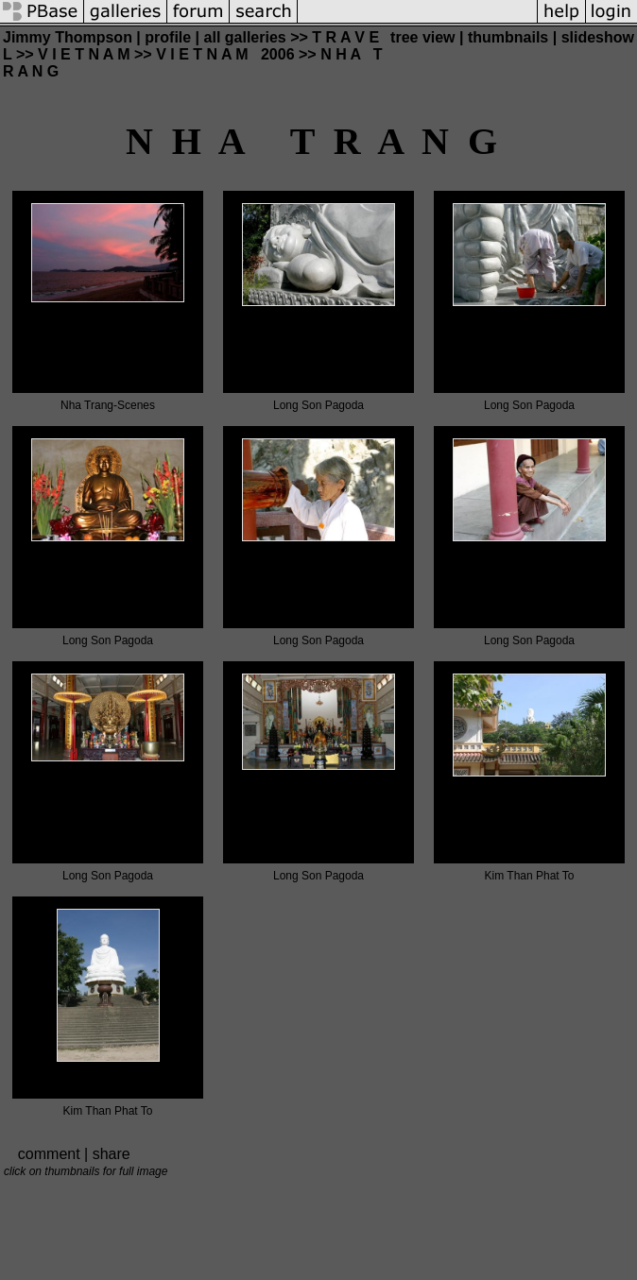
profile (168, 37)
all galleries (245, 37)
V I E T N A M (83, 54)
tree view (422, 37)
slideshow (597, 37)
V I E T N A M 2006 (225, 54)
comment (49, 1154)
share (111, 1154)
